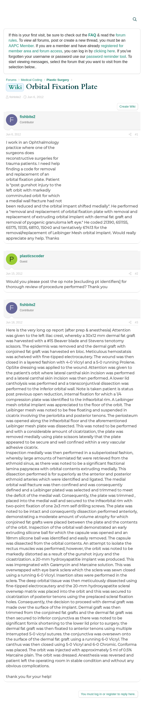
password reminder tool (106, 56)
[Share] (130, 134)
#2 (136, 273)
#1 (136, 134)
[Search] (134, 19)
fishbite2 (15, 97)
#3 (136, 322)
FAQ (92, 35)
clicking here (104, 51)
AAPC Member (21, 46)
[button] (10, 20)
